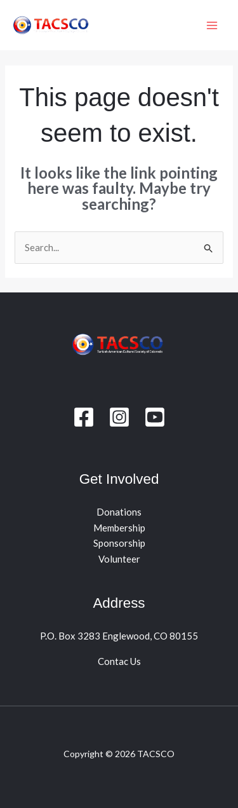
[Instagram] (119, 417)
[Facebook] (84, 417)
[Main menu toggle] (212, 25)
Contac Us (119, 661)
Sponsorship (119, 543)
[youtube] (155, 417)
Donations (119, 511)
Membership (119, 527)
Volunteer (119, 559)
